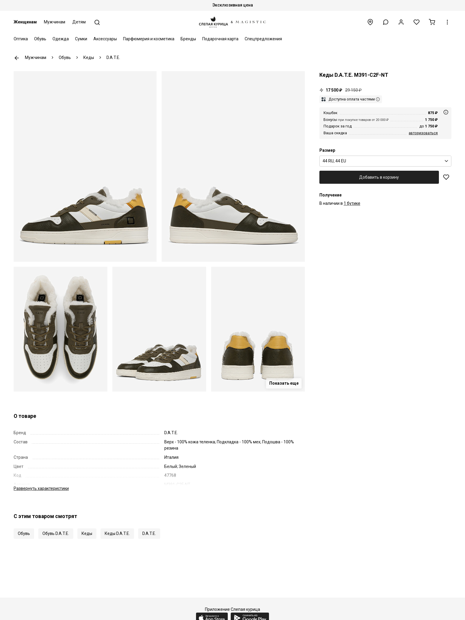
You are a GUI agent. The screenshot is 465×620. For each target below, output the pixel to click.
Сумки (81, 38)
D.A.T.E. (149, 533)
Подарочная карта (220, 38)
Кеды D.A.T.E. (117, 533)
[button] (385, 22)
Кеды (87, 533)
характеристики (41, 488)
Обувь (40, 38)
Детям (79, 22)
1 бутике (352, 203)
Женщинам (25, 22)
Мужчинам (54, 22)
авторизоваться (423, 133)
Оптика (21, 38)
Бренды (188, 38)
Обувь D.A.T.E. (55, 533)
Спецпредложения (263, 38)
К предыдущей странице (17, 58)
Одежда (60, 38)
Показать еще (284, 383)
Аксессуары (105, 38)
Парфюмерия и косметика (148, 38)
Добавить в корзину (379, 177)
